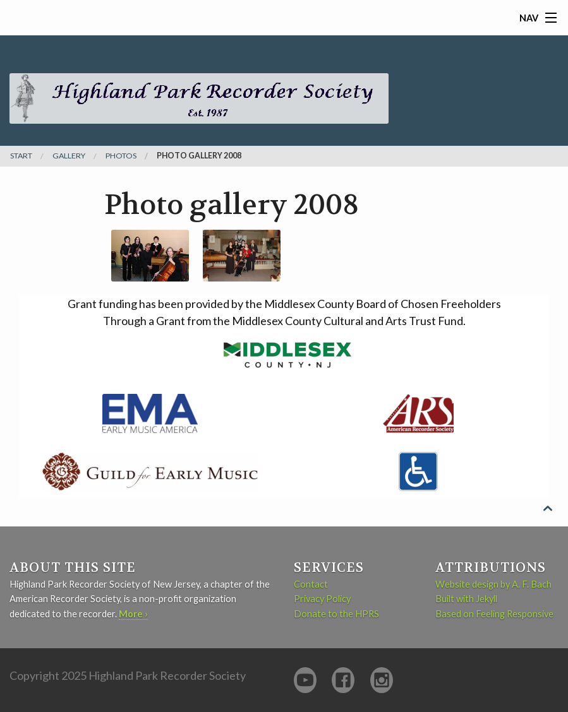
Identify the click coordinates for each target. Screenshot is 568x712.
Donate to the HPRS (336, 613)
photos (121, 156)
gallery (68, 156)
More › (133, 613)
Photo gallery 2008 (199, 156)
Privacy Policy (322, 598)
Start (21, 156)
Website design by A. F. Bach (493, 584)
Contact (311, 584)
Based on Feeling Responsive (494, 613)
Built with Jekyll (466, 598)
